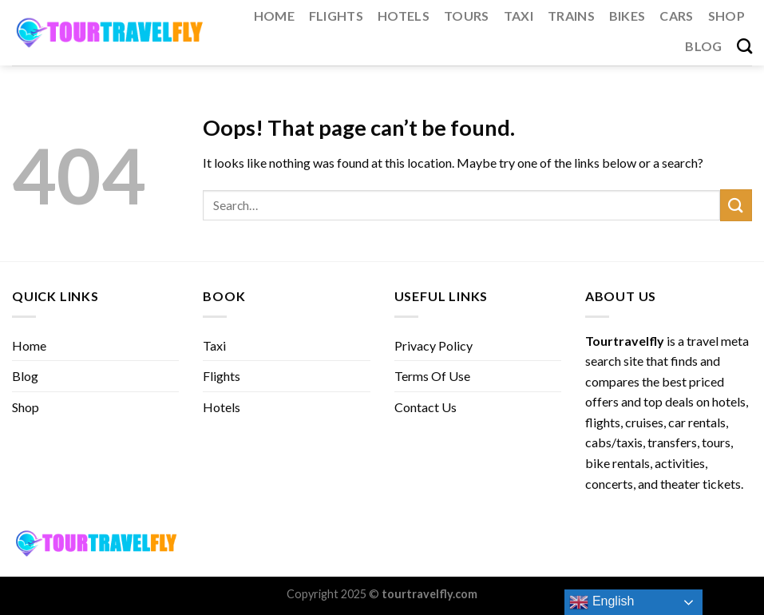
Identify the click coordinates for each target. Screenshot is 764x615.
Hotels (404, 15)
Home (274, 15)
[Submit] (736, 204)
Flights (336, 15)
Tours (466, 15)
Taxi (518, 15)
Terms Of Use (432, 375)
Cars (676, 15)
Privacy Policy (433, 345)
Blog (703, 46)
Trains (571, 15)
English (601, 602)
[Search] (744, 46)
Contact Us (425, 407)
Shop (726, 15)
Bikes (627, 15)
